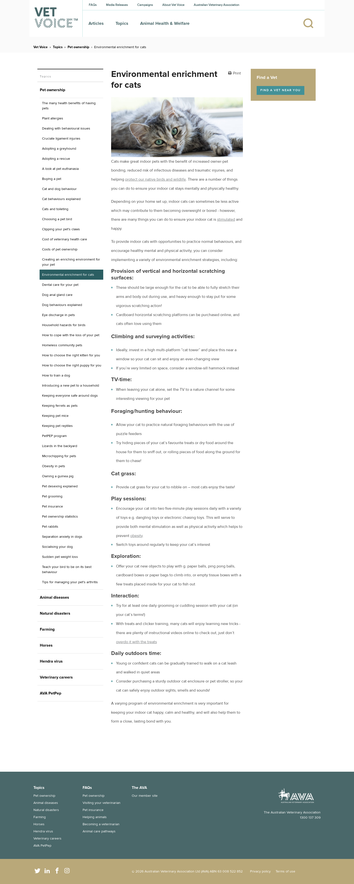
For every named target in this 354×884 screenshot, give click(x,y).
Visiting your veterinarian (101, 803)
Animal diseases (45, 803)
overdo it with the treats (136, 641)
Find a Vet (267, 77)
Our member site (145, 796)
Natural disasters (46, 810)
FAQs (93, 5)
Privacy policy (260, 871)
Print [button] (237, 73)
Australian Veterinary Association (216, 5)
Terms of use (285, 871)
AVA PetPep (42, 845)
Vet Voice (40, 47)
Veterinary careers (47, 838)
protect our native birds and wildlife (155, 179)
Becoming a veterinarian (101, 824)
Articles (96, 23)
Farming (39, 817)
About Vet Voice (173, 5)
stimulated (226, 219)
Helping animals (95, 817)
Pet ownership (78, 47)
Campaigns (145, 5)
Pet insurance (93, 810)
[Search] (310, 23)
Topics (122, 23)
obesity (136, 535)
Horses (38, 824)
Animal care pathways (99, 831)
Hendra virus (43, 831)
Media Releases (117, 5)
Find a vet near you (280, 90)
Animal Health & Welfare (165, 23)
